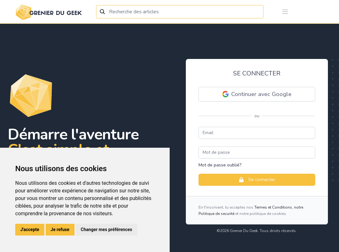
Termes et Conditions (273, 207)
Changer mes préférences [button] (106, 229)
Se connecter (256, 180)
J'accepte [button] (29, 229)
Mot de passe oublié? (220, 165)
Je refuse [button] (60, 229)
